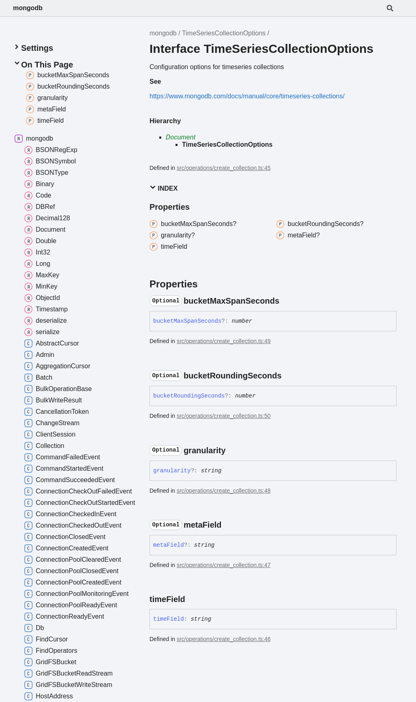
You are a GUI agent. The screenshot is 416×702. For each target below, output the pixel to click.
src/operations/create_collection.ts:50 (224, 416)
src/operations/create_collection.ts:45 (224, 168)
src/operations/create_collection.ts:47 (224, 565)
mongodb (28, 7)
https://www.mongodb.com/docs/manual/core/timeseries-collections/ (247, 96)
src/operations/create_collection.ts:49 (224, 341)
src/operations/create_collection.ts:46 (224, 639)
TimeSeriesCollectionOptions (224, 33)
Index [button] (164, 188)
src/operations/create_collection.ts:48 (224, 490)
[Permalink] (287, 301)
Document (180, 137)
